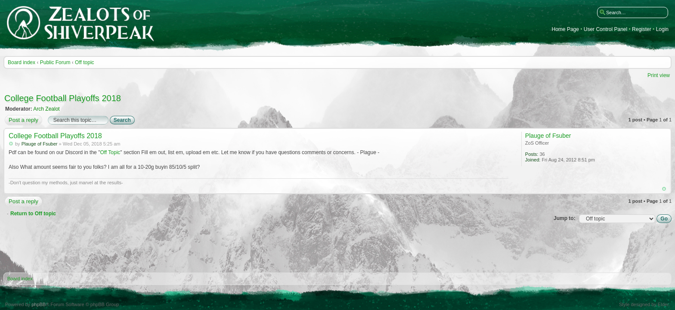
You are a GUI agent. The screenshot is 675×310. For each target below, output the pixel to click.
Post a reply (23, 120)
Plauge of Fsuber (40, 143)
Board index (21, 62)
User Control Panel (605, 29)
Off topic (84, 62)
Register (641, 29)
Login (662, 29)
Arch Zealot (46, 109)
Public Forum (55, 62)
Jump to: (565, 218)
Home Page (565, 29)
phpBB (38, 304)
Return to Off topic (33, 214)
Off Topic (110, 152)
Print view (658, 75)
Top (664, 188)
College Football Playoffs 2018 (62, 98)
